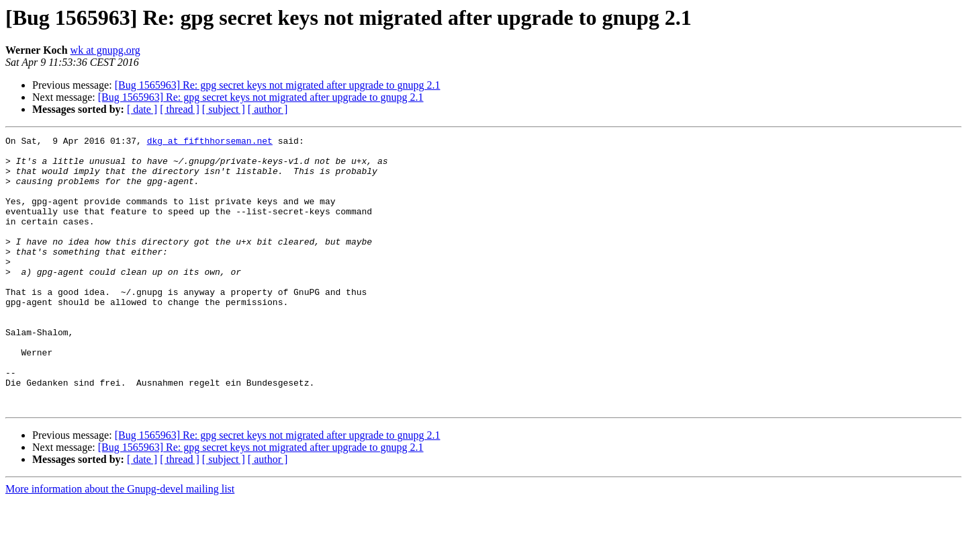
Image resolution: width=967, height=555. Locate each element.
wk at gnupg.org (105, 50)
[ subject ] (223, 109)
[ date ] (142, 109)
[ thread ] (179, 109)
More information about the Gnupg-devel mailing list (119, 543)
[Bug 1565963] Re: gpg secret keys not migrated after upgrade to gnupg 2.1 (278, 85)
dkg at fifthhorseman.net (210, 142)
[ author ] (268, 109)
